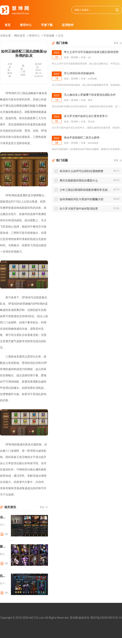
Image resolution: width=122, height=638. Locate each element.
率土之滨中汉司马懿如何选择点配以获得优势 (91, 52)
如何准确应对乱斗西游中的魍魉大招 (81, 199)
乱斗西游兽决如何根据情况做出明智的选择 (4, 576)
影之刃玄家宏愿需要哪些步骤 (4, 546)
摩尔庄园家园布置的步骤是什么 (79, 180)
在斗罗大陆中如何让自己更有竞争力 (86, 116)
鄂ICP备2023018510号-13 (106, 617)
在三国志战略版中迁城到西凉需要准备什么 (4, 517)
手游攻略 (48, 35)
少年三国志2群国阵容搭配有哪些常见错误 (85, 189)
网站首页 (19, 35)
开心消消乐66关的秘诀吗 (79, 73)
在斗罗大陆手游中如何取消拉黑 (79, 208)
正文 (61, 35)
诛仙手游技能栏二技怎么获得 (81, 137)
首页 (8, 25)
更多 (42, 507)
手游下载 (47, 25)
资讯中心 (26, 25)
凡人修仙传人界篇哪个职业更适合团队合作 (90, 94)
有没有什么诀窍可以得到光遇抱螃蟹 (81, 171)
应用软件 (68, 25)
